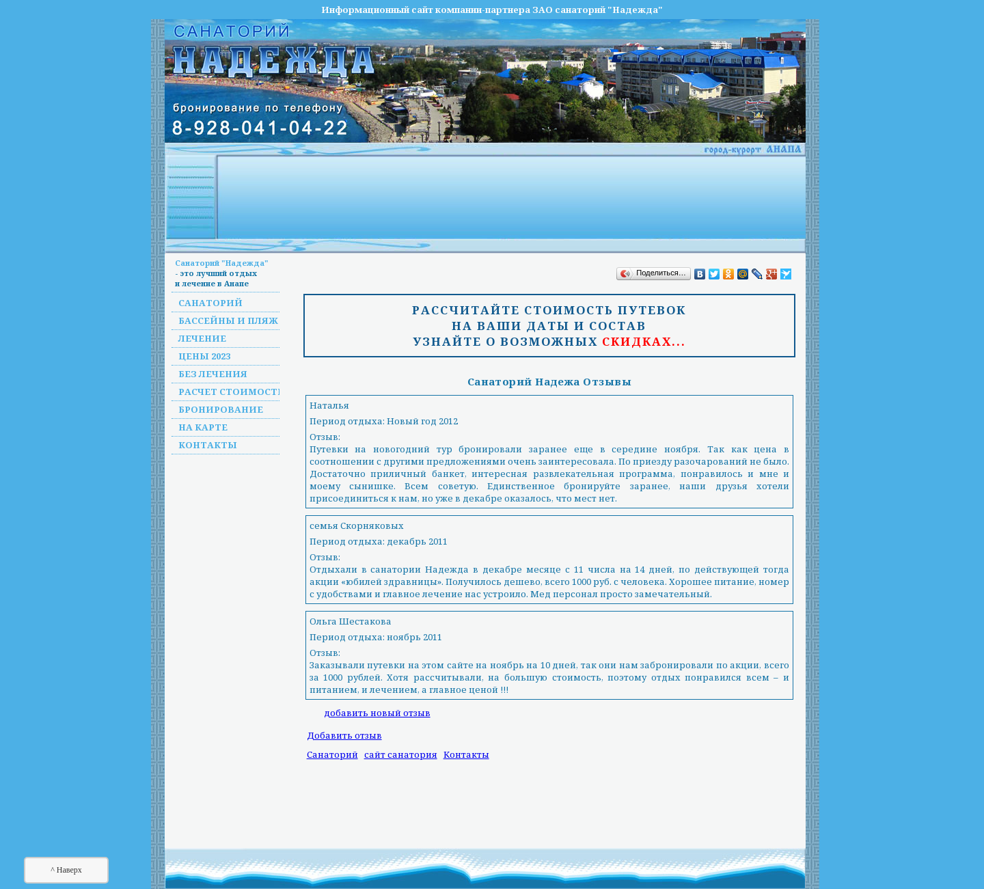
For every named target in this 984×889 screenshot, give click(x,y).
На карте (203, 427)
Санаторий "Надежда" (222, 263)
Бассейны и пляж (228, 320)
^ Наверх (66, 870)
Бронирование (220, 409)
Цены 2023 (204, 356)
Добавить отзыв (344, 735)
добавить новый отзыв (377, 713)
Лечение (202, 338)
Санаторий (210, 303)
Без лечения (212, 374)
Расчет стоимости (232, 391)
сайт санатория (400, 754)
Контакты (207, 445)
